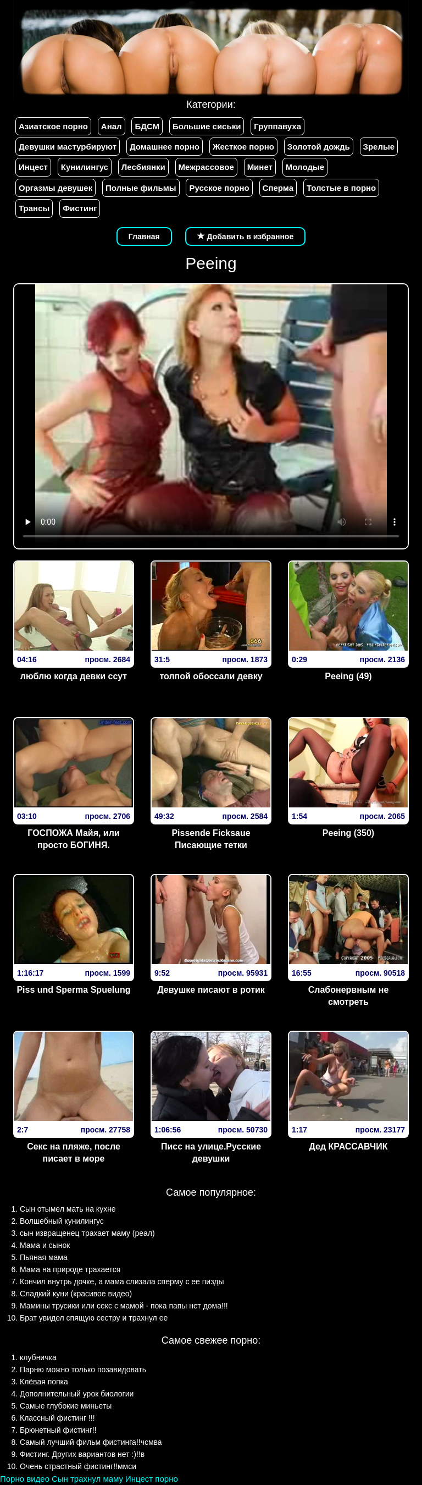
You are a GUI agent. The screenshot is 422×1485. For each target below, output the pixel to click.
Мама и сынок (45, 1245)
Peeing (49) (348, 676)
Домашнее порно (164, 146)
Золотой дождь (318, 146)
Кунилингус (84, 167)
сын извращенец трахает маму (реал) (87, 1233)
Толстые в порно (341, 188)
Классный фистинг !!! (57, 1418)
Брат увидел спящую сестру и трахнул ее (94, 1318)
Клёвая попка (44, 1381)
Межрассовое (206, 167)
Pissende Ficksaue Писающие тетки (210, 839)
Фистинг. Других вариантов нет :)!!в (82, 1454)
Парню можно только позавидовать (83, 1369)
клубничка (38, 1357)
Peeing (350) (348, 833)
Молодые (305, 167)
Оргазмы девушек (55, 188)
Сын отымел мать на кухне (68, 1209)
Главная (144, 236)
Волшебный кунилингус (62, 1221)
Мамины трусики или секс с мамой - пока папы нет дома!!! (124, 1306)
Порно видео (24, 1478)
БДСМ (147, 126)
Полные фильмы (141, 188)
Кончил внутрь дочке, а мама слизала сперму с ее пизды (122, 1281)
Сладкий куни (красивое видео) (76, 1293)
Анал (111, 126)
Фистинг (80, 208)
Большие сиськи (207, 126)
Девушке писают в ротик (211, 989)
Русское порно (219, 188)
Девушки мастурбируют (67, 146)
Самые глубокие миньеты (66, 1406)
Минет (260, 167)
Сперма (278, 188)
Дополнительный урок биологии (77, 1394)
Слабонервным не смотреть (348, 996)
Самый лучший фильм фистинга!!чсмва (91, 1442)
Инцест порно (151, 1478)
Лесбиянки (143, 167)
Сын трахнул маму (87, 1478)
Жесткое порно (243, 146)
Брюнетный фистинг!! (58, 1430)
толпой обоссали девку (210, 676)
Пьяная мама (44, 1257)
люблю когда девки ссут (73, 676)
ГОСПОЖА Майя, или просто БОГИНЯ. (73, 839)
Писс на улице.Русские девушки (211, 1153)
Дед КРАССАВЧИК (348, 1146)
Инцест (33, 167)
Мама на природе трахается (70, 1269)
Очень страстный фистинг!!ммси (78, 1466)
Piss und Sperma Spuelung (73, 989)
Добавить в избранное (245, 236)
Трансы (34, 208)
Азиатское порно (53, 126)
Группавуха (277, 126)
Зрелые (379, 146)
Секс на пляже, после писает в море (73, 1153)
